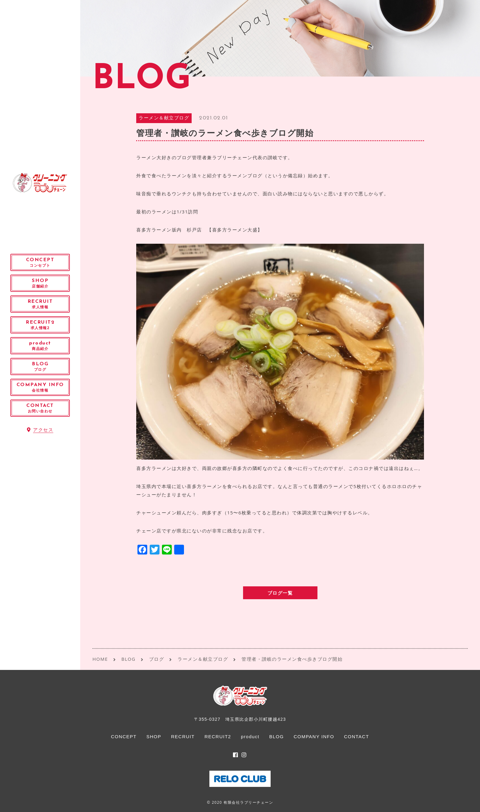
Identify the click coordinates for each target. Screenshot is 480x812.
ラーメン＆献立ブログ (164, 118)
